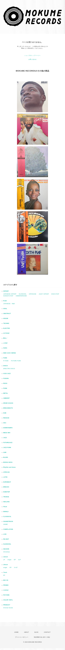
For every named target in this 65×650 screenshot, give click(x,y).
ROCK (5, 383)
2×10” (16, 567)
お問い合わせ (32, 59)
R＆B (5, 301)
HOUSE (5, 318)
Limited (5, 590)
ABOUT (26, 632)
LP (4, 559)
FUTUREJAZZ (7, 442)
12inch (5, 557)
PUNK (5, 388)
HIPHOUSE (32, 294)
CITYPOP (6, 333)
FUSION (6, 378)
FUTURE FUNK (16, 361)
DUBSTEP (6, 492)
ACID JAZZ (7, 373)
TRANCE (6, 497)
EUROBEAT (7, 482)
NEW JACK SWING (9, 353)
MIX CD (5, 580)
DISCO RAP (55, 294)
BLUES (5, 457)
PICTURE (6, 595)
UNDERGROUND (21, 296)
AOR (4, 452)
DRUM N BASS (8, 403)
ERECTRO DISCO (9, 368)
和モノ (5, 338)
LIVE (4, 534)
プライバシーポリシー (21, 637)
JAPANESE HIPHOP (9, 294)
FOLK (5, 506)
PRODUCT (6, 605)
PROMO (5, 585)
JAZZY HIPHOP (44, 294)
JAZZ (5, 437)
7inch (5, 572)
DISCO (5, 365)
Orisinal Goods (8, 607)
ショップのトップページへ (32, 55)
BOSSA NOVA (7, 462)
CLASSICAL (7, 516)
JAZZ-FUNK (7, 447)
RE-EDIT (6, 539)
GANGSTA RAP (8, 296)
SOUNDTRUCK (8, 521)
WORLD (5, 511)
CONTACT (47, 632)
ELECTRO (6, 328)
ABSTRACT (7, 313)
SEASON (6, 549)
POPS (5, 348)
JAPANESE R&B (9, 303)
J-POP (5, 343)
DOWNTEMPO (8, 428)
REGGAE (6, 418)
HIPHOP (6, 291)
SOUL (5, 308)
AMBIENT (6, 398)
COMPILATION (8, 529)
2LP (19, 559)
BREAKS (6, 487)
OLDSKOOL (22, 294)
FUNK (5, 358)
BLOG (36, 632)
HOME (16, 632)
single (9, 559)
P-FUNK (6, 361)
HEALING (6, 501)
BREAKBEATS (8, 408)
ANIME (5, 524)
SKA (4, 423)
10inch (5, 564)
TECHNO (6, 323)
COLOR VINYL (8, 600)
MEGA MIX (6, 432)
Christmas (6, 552)
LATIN (5, 477)
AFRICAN (6, 472)
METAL (5, 393)
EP (15, 559)
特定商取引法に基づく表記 (42, 637)
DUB (4, 413)
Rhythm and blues (9, 467)
